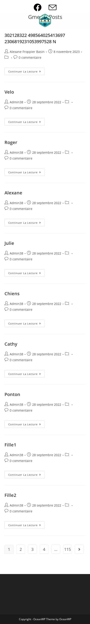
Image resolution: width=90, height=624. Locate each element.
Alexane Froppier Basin (27, 52)
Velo (9, 92)
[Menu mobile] (5, 20)
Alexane (13, 193)
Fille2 (10, 495)
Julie (9, 243)
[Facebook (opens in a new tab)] (41, 7)
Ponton (12, 394)
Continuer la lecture (26, 72)
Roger (10, 142)
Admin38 (16, 102)
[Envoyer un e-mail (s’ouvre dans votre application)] (52, 7)
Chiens (12, 294)
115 (67, 549)
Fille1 (10, 445)
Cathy (10, 344)
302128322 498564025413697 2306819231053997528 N (34, 38)
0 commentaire (30, 57)
